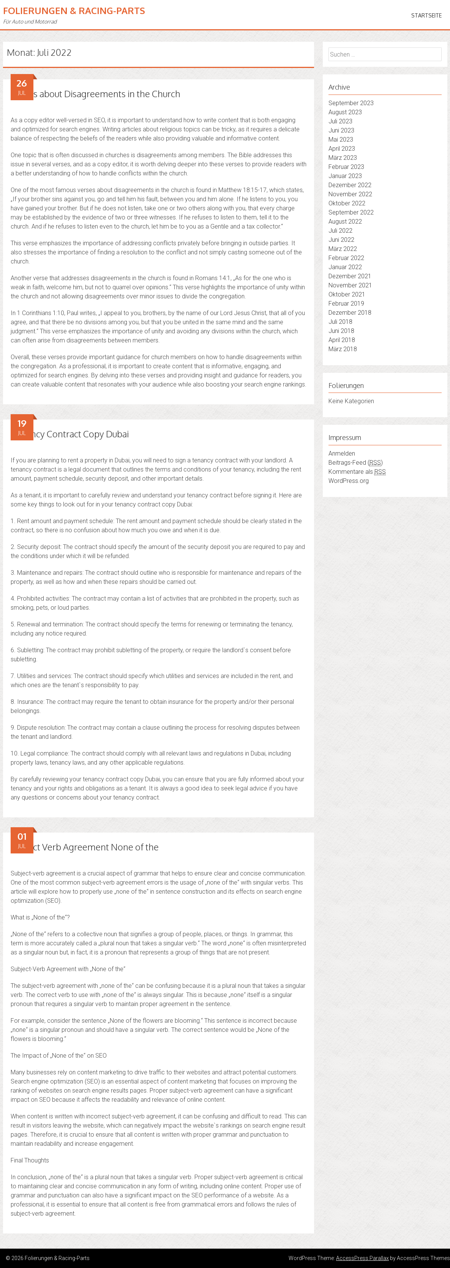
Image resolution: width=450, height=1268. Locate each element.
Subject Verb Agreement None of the (85, 847)
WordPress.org (348, 480)
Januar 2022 (345, 267)
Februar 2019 (346, 303)
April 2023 (341, 148)
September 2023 (351, 103)
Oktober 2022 (346, 203)
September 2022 (351, 212)
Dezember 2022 (349, 185)
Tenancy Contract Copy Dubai (70, 434)
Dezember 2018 (349, 312)
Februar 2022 (346, 258)
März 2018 (342, 349)
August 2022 (345, 221)
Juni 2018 (341, 330)
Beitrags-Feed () (355, 463)
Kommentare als (357, 472)
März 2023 (342, 157)
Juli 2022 (340, 230)
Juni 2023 (341, 130)
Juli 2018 (340, 321)
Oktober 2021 (346, 294)
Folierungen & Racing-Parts (74, 10)
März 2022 (342, 248)
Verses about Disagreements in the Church (95, 93)
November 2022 (350, 194)
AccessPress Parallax (362, 1258)
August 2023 (345, 112)
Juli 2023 (340, 121)
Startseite (426, 15)
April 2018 (341, 340)
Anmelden (341, 453)
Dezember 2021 (349, 276)
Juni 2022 (341, 239)
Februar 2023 (346, 166)
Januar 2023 (345, 176)
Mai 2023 (340, 139)
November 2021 (350, 285)
